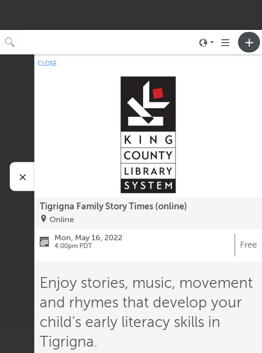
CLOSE (47, 63)
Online (61, 219)
